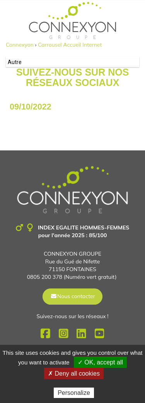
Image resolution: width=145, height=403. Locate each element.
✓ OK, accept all (100, 362)
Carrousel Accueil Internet (70, 44)
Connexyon (20, 44)
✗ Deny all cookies (74, 373)
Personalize (74, 393)
